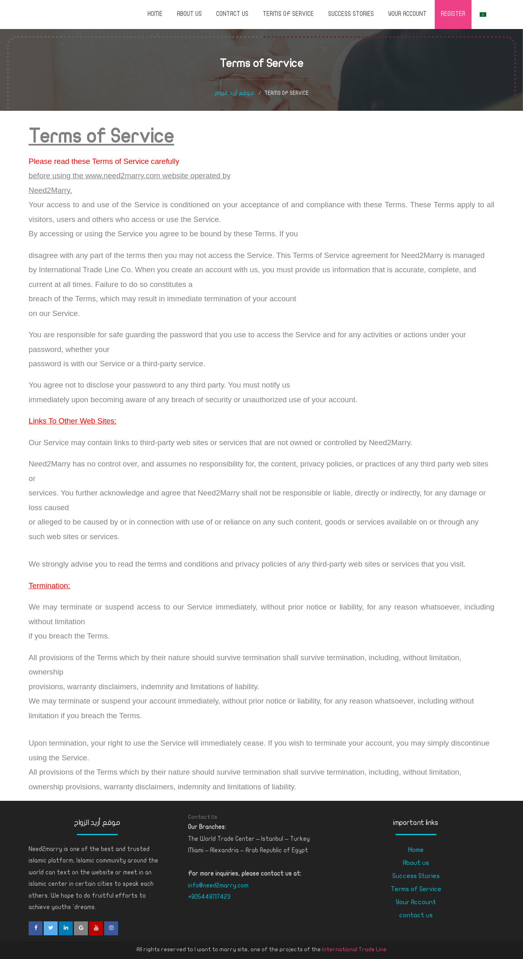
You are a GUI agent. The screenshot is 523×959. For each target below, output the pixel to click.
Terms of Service (288, 14)
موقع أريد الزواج (234, 93)
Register (453, 14)
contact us (232, 14)
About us (189, 14)
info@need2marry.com (218, 885)
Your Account (407, 14)
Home (155, 14)
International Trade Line (354, 949)
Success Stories (351, 14)
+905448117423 (209, 897)
